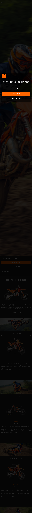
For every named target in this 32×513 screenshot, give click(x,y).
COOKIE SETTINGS (16, 98)
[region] (16, 87)
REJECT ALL (16, 88)
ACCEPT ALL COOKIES (16, 94)
